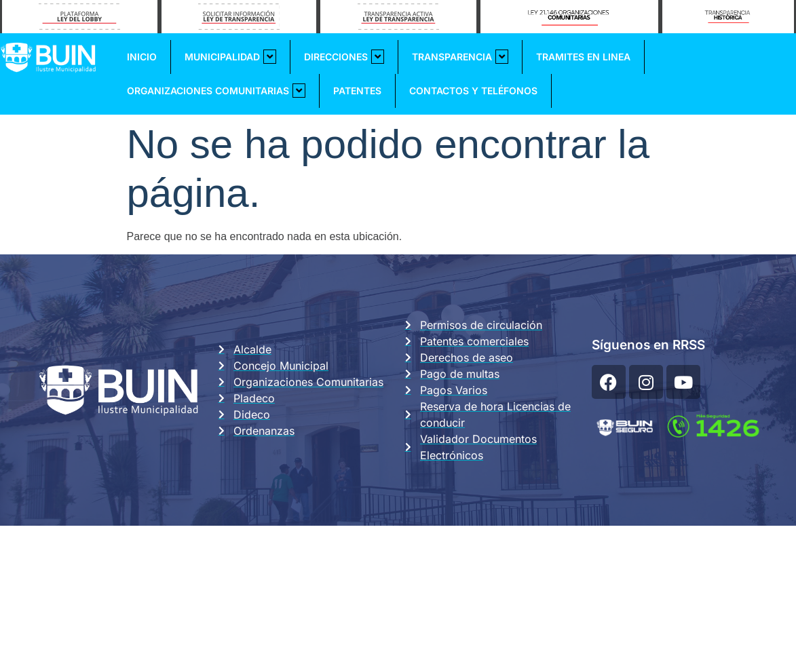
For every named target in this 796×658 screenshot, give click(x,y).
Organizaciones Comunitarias (216, 90)
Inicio (142, 56)
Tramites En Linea (583, 56)
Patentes (357, 90)
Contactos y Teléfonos (473, 90)
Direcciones (344, 57)
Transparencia (460, 57)
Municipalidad (230, 57)
